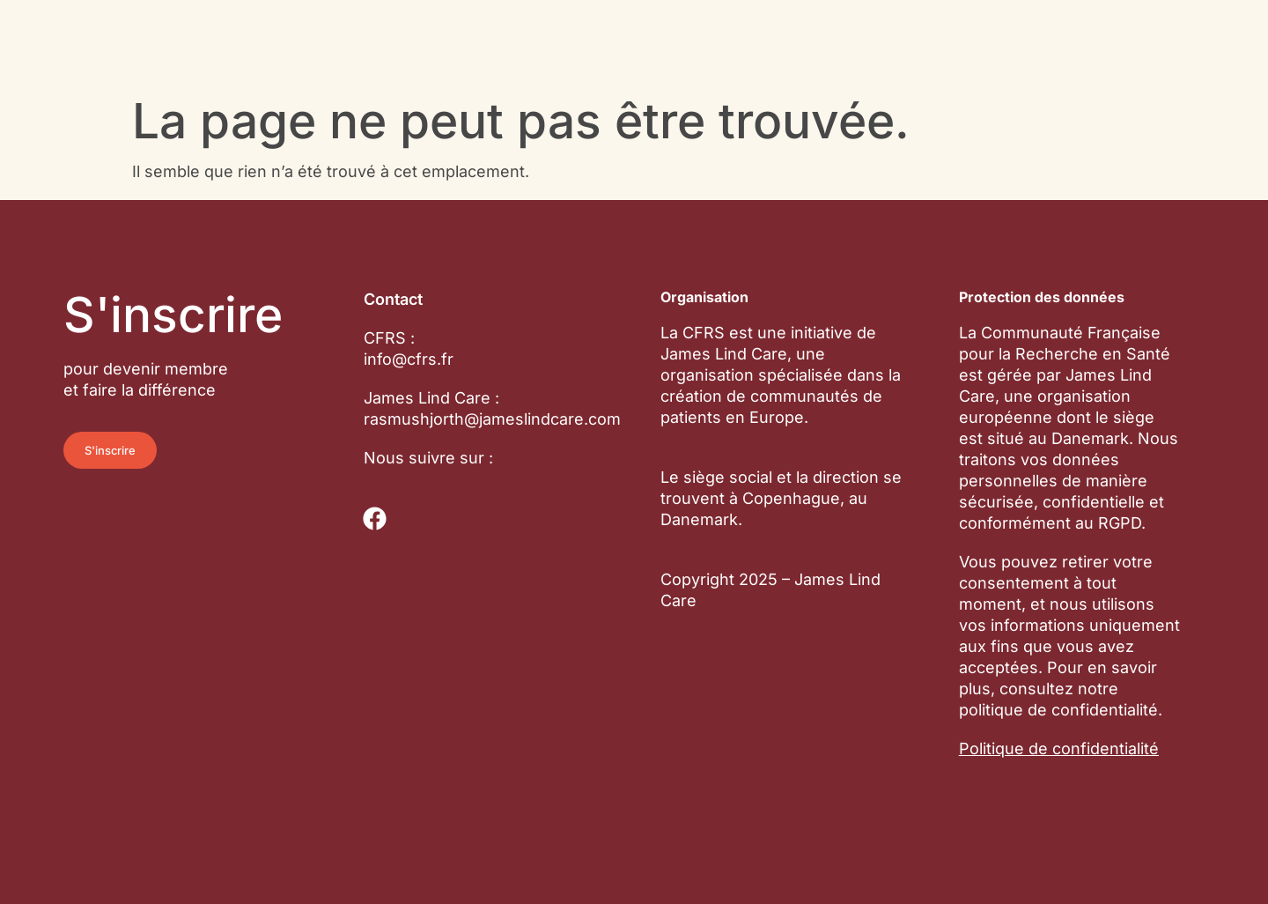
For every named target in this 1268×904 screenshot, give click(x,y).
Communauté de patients (413, 24)
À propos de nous (832, 24)
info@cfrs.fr (408, 359)
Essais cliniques (638, 24)
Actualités (350, 63)
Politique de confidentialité (1059, 748)
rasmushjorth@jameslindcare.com (492, 419)
